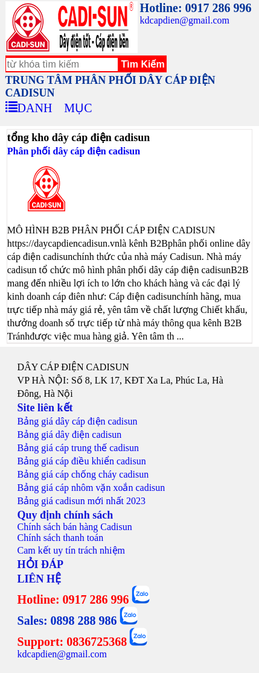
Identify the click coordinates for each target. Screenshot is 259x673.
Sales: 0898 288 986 (67, 620)
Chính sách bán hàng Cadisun (75, 527)
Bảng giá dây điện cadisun (70, 434)
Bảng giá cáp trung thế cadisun (78, 448)
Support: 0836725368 (72, 641)
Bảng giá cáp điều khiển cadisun (82, 461)
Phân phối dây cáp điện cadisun (73, 151)
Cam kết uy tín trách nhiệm (71, 550)
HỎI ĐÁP (41, 564)
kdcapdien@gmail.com (184, 20)
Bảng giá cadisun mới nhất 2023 (81, 501)
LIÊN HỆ (40, 579)
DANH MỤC (55, 106)
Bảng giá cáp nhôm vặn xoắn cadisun (91, 487)
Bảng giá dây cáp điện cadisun (78, 421)
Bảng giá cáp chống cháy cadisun (83, 474)
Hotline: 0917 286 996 (196, 7)
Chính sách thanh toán (61, 537)
